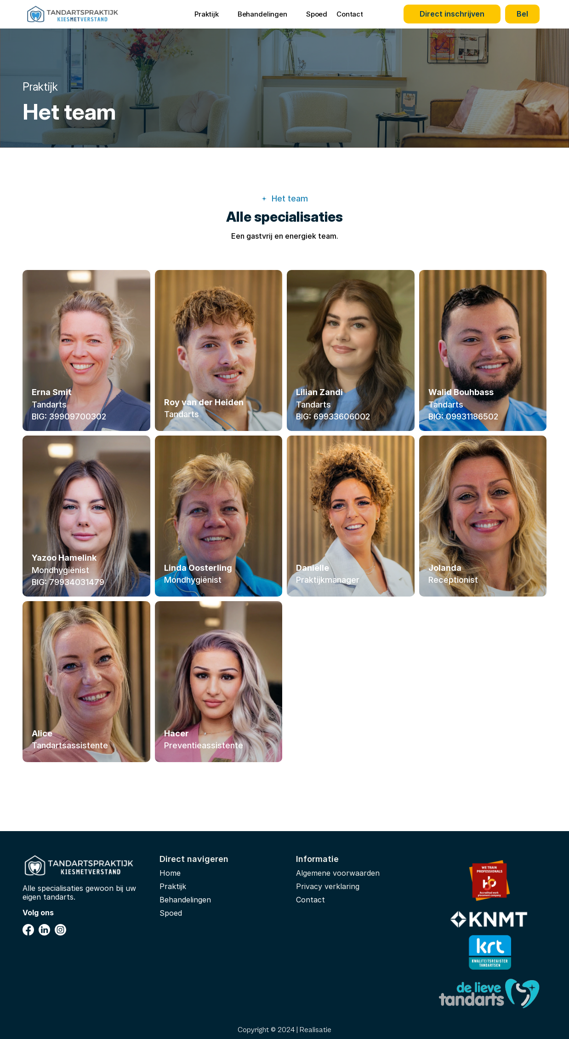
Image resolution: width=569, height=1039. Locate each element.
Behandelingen (185, 899)
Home (170, 873)
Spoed (316, 14)
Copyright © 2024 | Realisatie (284, 1030)
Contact (349, 14)
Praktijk (172, 886)
